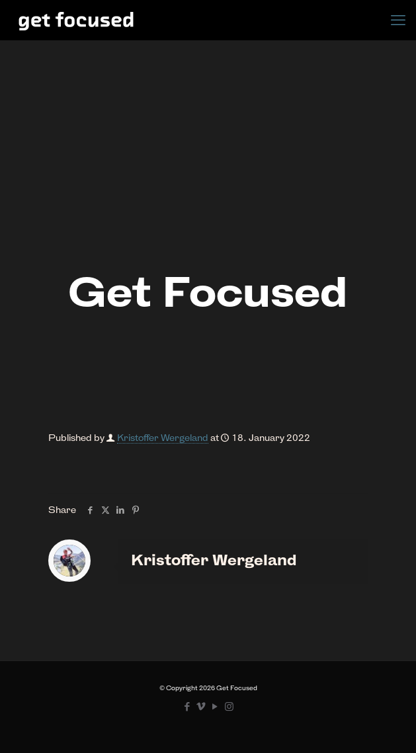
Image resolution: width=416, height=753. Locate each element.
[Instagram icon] (229, 706)
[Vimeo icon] (201, 706)
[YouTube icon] (215, 706)
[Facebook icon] (187, 706)
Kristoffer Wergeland (162, 437)
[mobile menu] (398, 20)
